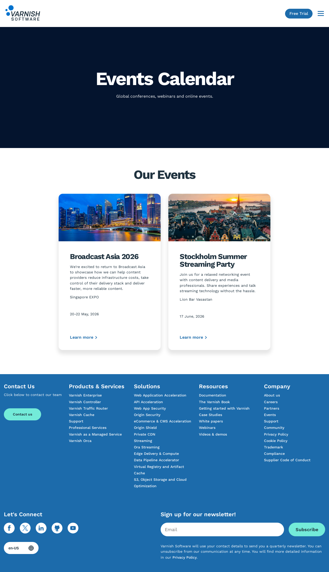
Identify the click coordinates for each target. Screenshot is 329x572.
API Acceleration (148, 402)
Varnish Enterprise (85, 395)
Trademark (273, 447)
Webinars (207, 428)
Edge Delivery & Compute (156, 453)
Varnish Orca (80, 441)
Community (274, 428)
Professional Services (87, 428)
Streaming (143, 441)
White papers (211, 421)
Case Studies (210, 415)
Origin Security (147, 415)
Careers (271, 402)
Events (270, 415)
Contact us (22, 414)
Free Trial (298, 13)
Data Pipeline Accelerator (156, 460)
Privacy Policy (276, 434)
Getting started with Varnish (224, 408)
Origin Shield (145, 428)
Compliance (274, 453)
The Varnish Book (214, 402)
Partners (271, 408)
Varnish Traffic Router (88, 408)
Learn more (81, 337)
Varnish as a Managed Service (95, 434)
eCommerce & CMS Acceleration (162, 421)
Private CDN (144, 434)
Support (76, 421)
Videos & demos (213, 434)
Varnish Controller (85, 402)
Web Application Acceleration (160, 395)
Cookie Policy (275, 441)
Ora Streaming (147, 447)
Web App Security (150, 408)
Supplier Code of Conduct (287, 460)
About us (272, 395)
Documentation (212, 395)
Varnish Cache (81, 415)
